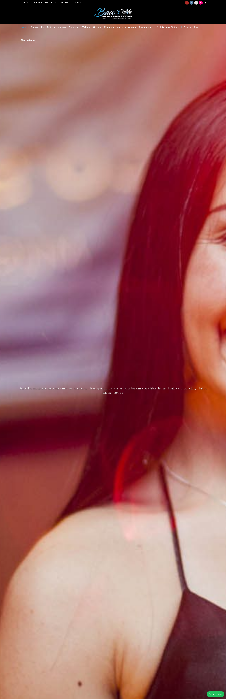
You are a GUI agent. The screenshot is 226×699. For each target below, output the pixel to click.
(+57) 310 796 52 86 (73, 2)
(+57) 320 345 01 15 (53, 2)
